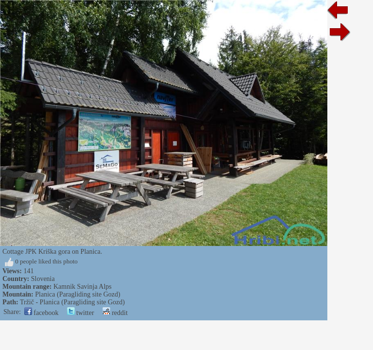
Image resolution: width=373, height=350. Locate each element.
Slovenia (43, 278)
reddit (115, 312)
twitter (80, 312)
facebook (41, 312)
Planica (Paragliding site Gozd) (77, 294)
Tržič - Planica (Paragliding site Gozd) (72, 302)
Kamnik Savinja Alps (82, 286)
